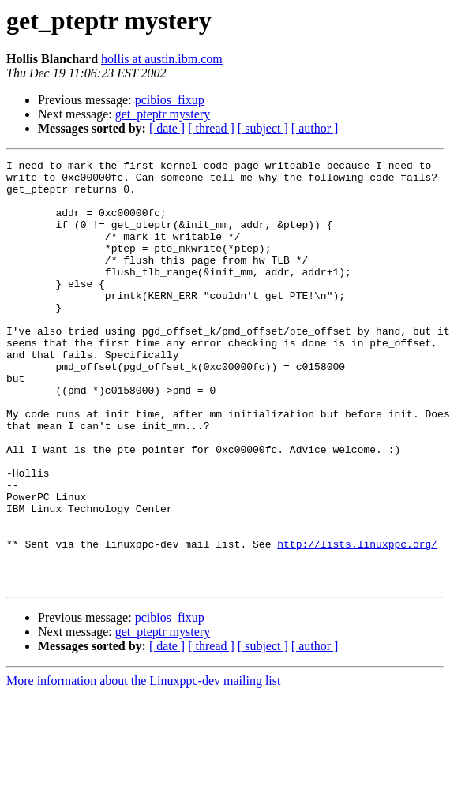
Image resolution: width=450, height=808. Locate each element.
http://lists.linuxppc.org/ (357, 622)
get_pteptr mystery (162, 114)
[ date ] (167, 128)
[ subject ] (263, 128)
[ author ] (315, 128)
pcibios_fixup (169, 100)
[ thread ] (211, 128)
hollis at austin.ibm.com (162, 58)
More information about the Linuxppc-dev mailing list (143, 765)
